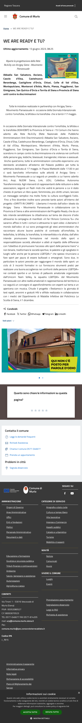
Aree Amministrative (16, 512)
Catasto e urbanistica (56, 532)
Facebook (9, 314)
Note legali (11, 674)
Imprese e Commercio (56, 522)
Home (6, 28)
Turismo (50, 537)
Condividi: (10, 309)
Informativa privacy (15, 669)
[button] (41, 718)
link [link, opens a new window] (67, 706)
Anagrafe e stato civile (56, 507)
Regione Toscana (12, 5)
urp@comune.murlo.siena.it (20, 621)
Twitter (21, 314)
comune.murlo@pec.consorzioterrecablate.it (23, 628)
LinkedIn (60, 314)
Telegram (48, 314)
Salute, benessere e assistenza (20, 576)
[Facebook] (65, 494)
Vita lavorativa (53, 517)
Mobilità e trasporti (55, 542)
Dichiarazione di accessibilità (19, 679)
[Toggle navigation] (5, 16)
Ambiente (11, 571)
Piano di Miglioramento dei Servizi (19, 685)
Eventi (49, 584)
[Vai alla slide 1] (39, 377)
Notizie (49, 556)
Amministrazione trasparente (20, 664)
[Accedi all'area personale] (65, 5)
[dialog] (41, 706)
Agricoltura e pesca (15, 586)
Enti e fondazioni (14, 522)
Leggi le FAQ (52, 609)
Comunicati (51, 561)
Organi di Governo (14, 507)
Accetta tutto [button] (30, 712)
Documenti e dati (14, 537)
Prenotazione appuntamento (59, 599)
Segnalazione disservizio (57, 604)
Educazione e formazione (18, 556)
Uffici (8, 517)
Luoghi (49, 579)
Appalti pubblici (53, 527)
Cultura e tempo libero (56, 512)
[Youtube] (72, 494)
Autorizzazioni (13, 581)
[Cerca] (76, 16)
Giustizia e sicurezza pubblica (20, 561)
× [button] (79, 693)
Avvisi (49, 566)
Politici (9, 527)
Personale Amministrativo (18, 532)
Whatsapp (34, 314)
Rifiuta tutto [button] (52, 712)
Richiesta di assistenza (57, 614)
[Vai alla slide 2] (42, 377)
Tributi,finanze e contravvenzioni (21, 566)
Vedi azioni (9, 320)
